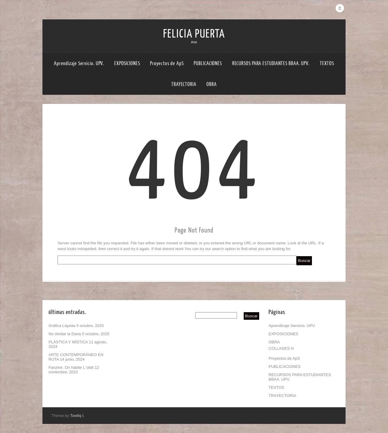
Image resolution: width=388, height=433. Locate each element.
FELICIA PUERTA (194, 34)
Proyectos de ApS (166, 63)
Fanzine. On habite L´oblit (71, 367)
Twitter (340, 8)
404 (194, 169)
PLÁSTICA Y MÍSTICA (68, 342)
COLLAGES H (281, 348)
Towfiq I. (77, 415)
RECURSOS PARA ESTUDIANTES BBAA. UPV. (270, 63)
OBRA (211, 84)
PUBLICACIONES (208, 63)
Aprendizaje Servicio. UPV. (79, 63)
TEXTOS (327, 63)
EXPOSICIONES (127, 63)
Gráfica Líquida (61, 325)
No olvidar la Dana (64, 334)
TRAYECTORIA (183, 84)
